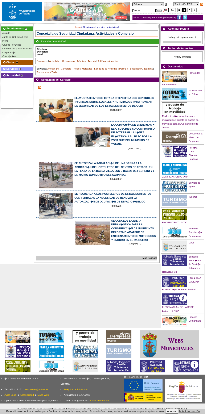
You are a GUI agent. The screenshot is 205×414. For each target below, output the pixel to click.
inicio (137, 17)
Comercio (66, 68)
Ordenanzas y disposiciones (17, 48)
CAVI (191, 242)
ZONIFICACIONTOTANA (175, 176)
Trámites (81, 61)
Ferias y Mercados (82, 68)
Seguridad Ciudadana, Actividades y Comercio (96, 33)
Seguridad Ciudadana (141, 68)
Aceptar (172, 411)
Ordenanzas (68, 61)
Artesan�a (53, 68)
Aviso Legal (10, 395)
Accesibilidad (27, 395)
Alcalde (6, 33)
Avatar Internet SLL (99, 400)
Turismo (193, 197)
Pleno (5, 40)
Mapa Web (43, 395)
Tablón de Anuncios (108, 61)
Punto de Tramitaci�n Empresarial (195, 232)
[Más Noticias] (149, 258)
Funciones (42, 61)
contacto (145, 17)
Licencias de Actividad (105, 68)
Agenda (92, 61)
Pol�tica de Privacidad (76, 389)
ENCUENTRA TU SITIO (174, 222)
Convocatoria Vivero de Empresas (195, 137)
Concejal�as (9, 56)
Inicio (78, 27)
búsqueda (169, 17)
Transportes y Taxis (47, 72)
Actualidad (54, 61)
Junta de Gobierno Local (15, 37)
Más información (189, 411)
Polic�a (123, 68)
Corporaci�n (9, 52)
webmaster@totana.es (36, 389)
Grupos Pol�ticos (11, 44)
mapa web (157, 17)
